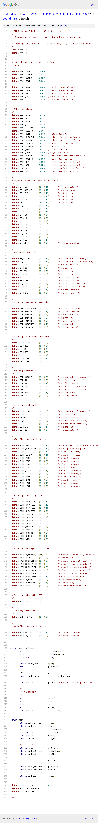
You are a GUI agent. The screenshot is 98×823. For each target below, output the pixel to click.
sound (7, 18)
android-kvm (11, 14)
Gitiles (18, 818)
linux (25, 14)
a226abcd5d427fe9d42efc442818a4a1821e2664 (59, 14)
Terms (34, 818)
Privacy (26, 818)
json (92, 818)
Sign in (92, 4)
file (63, 25)
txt (85, 818)
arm (16, 18)
